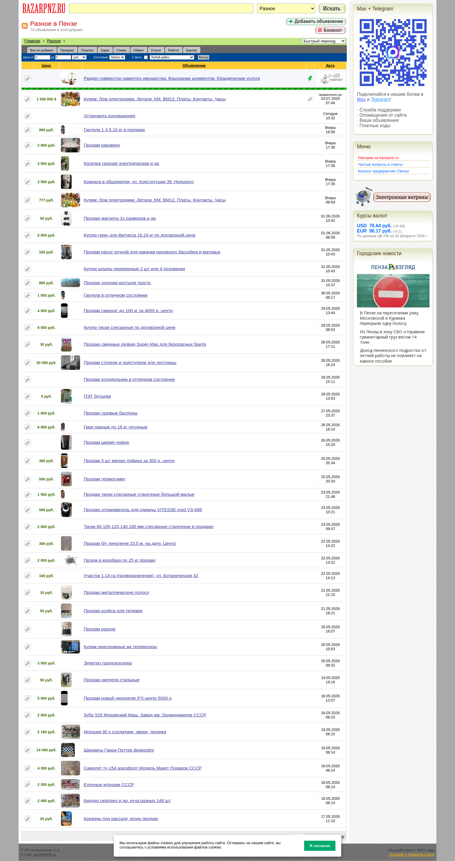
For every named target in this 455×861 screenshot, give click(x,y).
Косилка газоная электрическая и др (121, 163)
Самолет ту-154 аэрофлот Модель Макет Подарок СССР (143, 767)
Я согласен (320, 846)
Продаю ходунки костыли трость (117, 282)
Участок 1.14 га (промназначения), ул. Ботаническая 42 (141, 575)
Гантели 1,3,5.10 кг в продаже (114, 129)
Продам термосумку (104, 478)
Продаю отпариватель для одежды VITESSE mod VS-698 (143, 509)
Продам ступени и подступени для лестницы (130, 362)
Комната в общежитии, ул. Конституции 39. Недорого (139, 181)
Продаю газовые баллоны (110, 412)
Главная (32, 41)
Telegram (380, 99)
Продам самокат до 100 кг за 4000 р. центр (128, 310)
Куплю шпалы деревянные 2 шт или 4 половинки (134, 268)
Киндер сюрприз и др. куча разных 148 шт (127, 800)
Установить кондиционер (109, 115)
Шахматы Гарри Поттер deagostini (119, 749)
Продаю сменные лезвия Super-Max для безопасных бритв (145, 344)
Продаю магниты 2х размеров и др (120, 218)
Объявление (194, 65)
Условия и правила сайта (411, 854)
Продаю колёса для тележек (113, 610)
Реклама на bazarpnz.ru (378, 158)
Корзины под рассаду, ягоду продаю (121, 818)
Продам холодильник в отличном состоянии (129, 379)
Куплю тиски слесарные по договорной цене (129, 327)
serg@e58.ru (45, 854)
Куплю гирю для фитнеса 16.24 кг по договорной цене (139, 235)
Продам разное (99, 628)
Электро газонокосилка (108, 662)
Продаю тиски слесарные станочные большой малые (139, 494)
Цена (46, 65)
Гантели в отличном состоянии (115, 295)
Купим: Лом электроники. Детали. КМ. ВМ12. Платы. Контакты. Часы (154, 98)
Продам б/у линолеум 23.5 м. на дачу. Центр (130, 543)
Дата (330, 65)
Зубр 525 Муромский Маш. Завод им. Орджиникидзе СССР (145, 714)
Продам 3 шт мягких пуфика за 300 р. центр (129, 460)
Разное (54, 41)
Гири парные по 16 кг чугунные (115, 426)
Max (361, 99)
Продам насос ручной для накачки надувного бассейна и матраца (152, 251)
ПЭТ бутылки (97, 396)
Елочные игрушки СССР (109, 784)
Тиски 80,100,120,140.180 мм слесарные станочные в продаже (148, 526)
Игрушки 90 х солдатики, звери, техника (125, 731)
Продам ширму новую (106, 442)
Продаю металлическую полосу (116, 592)
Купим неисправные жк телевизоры (120, 646)
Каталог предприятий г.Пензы (383, 171)
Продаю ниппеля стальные (111, 679)
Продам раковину (102, 145)
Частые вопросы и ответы (380, 164)
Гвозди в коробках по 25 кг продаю (119, 560)
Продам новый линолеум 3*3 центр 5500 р (127, 698)
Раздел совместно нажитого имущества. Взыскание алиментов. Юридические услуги (172, 78)
